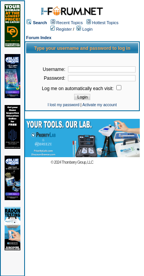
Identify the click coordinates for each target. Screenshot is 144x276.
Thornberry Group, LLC (77, 162)
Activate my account (99, 105)
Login (84, 29)
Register (61, 29)
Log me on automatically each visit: (81, 88)
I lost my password (63, 105)
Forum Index (38, 37)
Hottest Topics (105, 22)
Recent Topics (69, 22)
